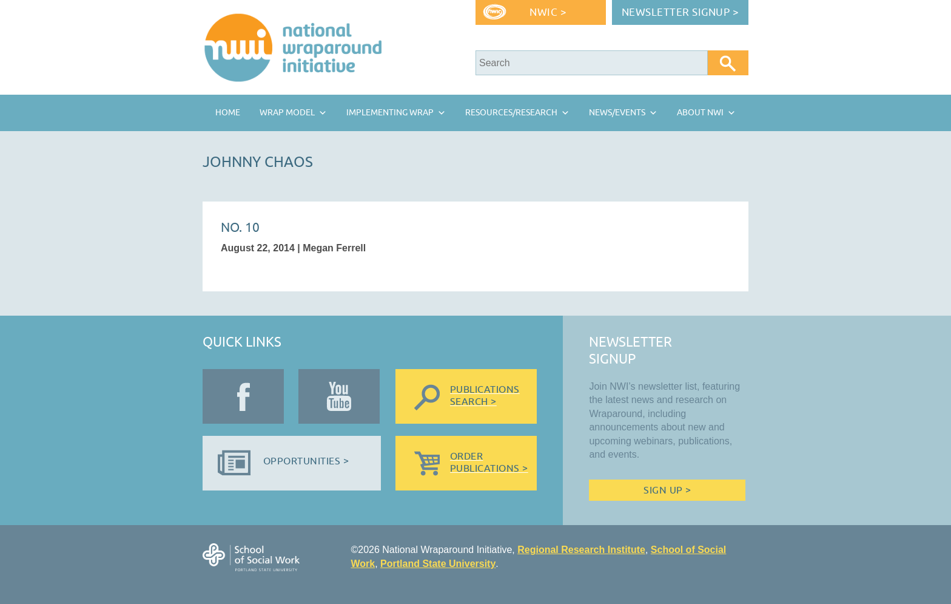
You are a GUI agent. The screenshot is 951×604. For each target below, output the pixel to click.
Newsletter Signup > (680, 12)
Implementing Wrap (390, 112)
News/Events (617, 112)
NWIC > (547, 12)
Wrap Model (287, 112)
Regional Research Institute (581, 550)
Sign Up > (667, 490)
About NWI (700, 112)
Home (227, 112)
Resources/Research (511, 112)
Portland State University (438, 563)
